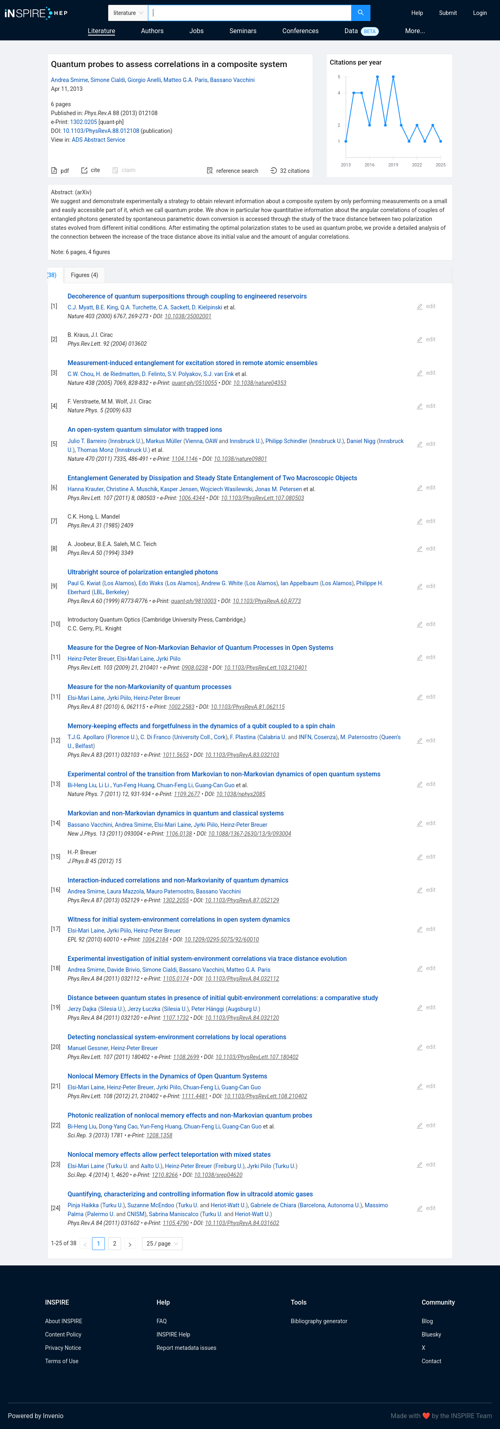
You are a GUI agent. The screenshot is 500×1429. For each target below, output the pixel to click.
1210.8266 (165, 1175)
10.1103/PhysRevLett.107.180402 (257, 1057)
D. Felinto (153, 374)
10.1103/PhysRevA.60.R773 (267, 601)
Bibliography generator (319, 1321)
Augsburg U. (243, 1009)
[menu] (436, 13)
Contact (431, 1361)
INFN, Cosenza (317, 737)
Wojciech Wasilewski (226, 489)
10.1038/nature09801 (240, 459)
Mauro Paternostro (170, 891)
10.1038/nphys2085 (241, 794)
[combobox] (250, 13)
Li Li (105, 785)
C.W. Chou (80, 374)
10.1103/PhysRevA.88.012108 (101, 131)
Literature (101, 31)
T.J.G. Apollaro (85, 737)
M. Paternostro (359, 737)
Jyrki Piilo (168, 659)
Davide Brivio (123, 970)
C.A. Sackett (174, 307)
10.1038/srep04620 (218, 1175)
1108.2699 (186, 1057)
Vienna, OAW (201, 441)
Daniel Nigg (361, 441)
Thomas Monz (95, 450)
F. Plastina (243, 737)
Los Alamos (119, 583)
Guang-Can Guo (215, 785)
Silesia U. (111, 1009)
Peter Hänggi (207, 1009)
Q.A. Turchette (138, 307)
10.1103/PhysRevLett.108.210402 (265, 1096)
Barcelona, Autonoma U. (330, 1205)
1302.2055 (176, 900)
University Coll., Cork (200, 737)
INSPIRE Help (173, 1334)
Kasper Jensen (178, 489)
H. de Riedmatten (118, 374)
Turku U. (118, 1166)
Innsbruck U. (126, 441)
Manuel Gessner (87, 1048)
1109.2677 (187, 794)
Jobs (197, 31)
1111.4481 (195, 1096)
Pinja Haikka (82, 1205)
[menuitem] (417, 13)
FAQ (162, 1321)
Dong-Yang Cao (118, 1126)
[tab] (74, 275)
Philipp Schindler (287, 441)
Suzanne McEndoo (151, 1205)
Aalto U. (151, 1166)
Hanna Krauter (85, 489)
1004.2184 (155, 939)
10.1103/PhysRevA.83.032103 (242, 755)
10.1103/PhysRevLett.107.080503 (262, 498)
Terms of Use (62, 1361)
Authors (152, 31)
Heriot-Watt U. (228, 1205)
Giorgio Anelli (144, 80)
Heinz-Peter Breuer (90, 659)
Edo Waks (150, 583)
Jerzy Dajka (81, 1009)
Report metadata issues (186, 1348)
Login (480, 13)
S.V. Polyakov (184, 374)
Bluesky (431, 1334)
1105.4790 (176, 1223)
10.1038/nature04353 (260, 383)
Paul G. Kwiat (83, 583)
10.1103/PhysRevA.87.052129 (242, 900)
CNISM (135, 1214)
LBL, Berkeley (110, 592)
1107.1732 (176, 1018)
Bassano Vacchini (232, 80)
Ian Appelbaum (299, 583)
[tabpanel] (249, 771)
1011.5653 (176, 755)
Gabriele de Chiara (273, 1205)
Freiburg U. (229, 1166)
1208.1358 (159, 1135)
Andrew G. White (222, 583)
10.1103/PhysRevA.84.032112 (242, 978)
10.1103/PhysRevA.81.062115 (248, 707)
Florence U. (122, 737)
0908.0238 (195, 667)
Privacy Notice (63, 1348)
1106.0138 (179, 833)
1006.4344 (192, 498)
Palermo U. (101, 1214)
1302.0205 (83, 122)
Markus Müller (164, 441)
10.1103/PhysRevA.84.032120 (242, 1018)
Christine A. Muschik (132, 489)
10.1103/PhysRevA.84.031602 (242, 1223)
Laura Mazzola (125, 891)
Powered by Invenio (36, 1416)
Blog (427, 1321)
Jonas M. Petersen (278, 489)
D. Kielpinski (207, 307)
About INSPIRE (63, 1321)
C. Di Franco (155, 737)
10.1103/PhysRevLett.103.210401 (265, 667)
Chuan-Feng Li (175, 785)
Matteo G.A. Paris (185, 80)
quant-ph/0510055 (194, 383)
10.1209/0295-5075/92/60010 (221, 939)
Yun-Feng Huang (133, 785)
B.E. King (107, 307)
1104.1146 (185, 459)
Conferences (300, 31)
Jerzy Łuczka (144, 1009)
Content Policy (63, 1334)
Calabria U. (273, 737)
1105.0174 (176, 978)
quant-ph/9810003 (193, 601)
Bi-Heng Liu (81, 785)
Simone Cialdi (107, 80)
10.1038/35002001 (188, 316)
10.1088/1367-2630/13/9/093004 (249, 833)
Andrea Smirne (69, 80)
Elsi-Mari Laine (135, 659)
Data (351, 31)
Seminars (243, 31)
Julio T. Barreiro (87, 441)
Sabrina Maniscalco (174, 1214)
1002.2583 (181, 707)
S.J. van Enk (218, 374)
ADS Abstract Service (98, 140)
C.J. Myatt (80, 307)
